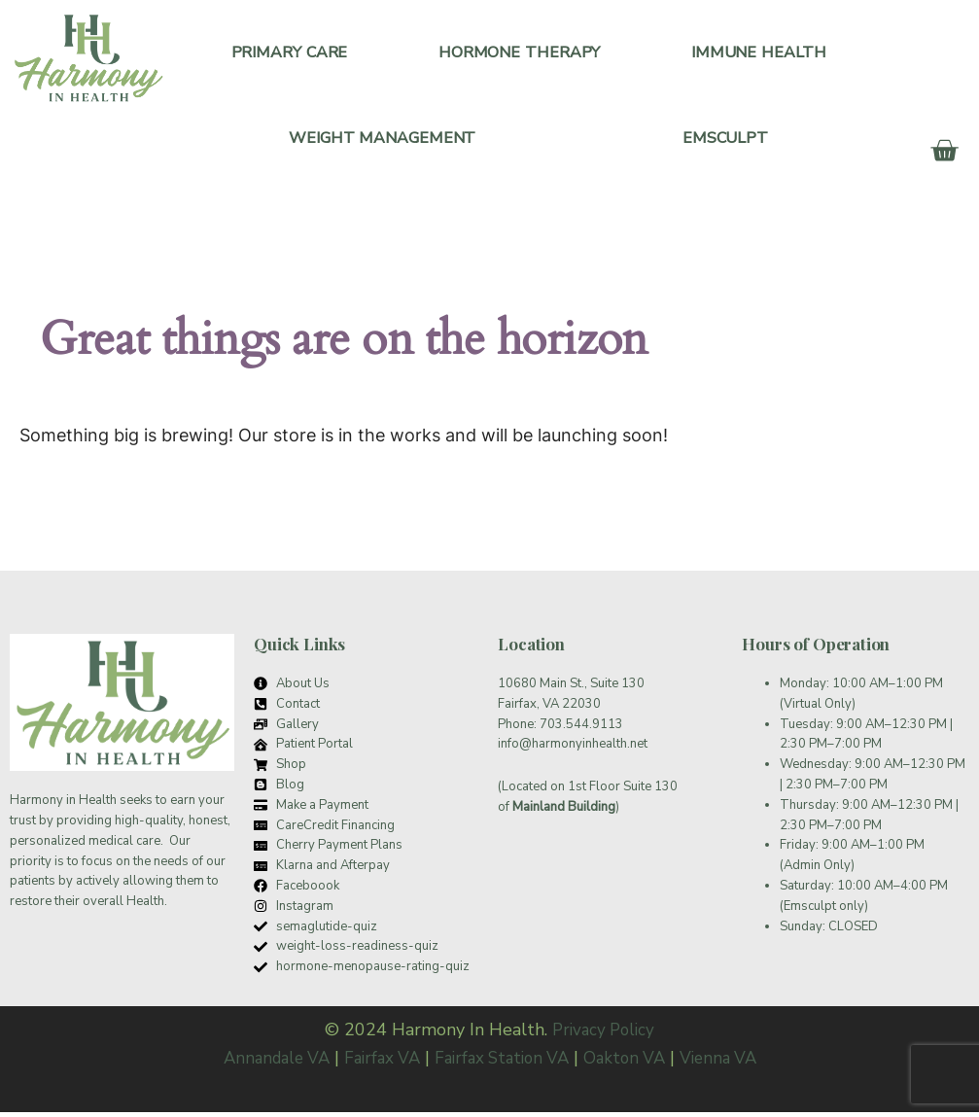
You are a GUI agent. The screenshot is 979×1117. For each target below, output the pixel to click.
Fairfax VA (376, 1062)
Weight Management (382, 142)
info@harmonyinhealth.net (572, 749)
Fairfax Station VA (504, 1062)
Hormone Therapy (519, 53)
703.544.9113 (581, 729)
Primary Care (289, 53)
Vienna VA (731, 1062)
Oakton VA (633, 1062)
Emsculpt (725, 142)
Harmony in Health (63, 806)
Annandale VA (265, 1062)
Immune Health (758, 53)
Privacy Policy (603, 1034)
